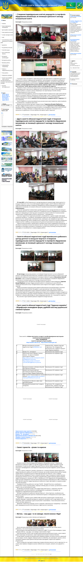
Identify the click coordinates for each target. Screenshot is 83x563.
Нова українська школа (7, 32)
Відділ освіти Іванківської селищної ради (33, 558)
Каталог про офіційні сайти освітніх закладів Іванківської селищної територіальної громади (7, 80)
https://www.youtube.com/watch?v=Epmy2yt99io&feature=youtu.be (34, 377)
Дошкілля (4, 45)
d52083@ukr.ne (37, 347)
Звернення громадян (7, 75)
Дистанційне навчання (7, 29)
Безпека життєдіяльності (6, 86)
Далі (50, 554)
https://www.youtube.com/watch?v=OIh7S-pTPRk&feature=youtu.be (33, 358)
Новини (4, 23)
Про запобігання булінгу (6, 53)
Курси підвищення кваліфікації (6, 27)
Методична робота (45, 558)
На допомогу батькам (7, 47)
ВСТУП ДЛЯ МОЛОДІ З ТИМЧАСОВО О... (75, 40)
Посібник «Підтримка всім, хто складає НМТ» (76, 21)
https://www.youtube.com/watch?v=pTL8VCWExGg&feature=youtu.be (32, 361)
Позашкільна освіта (54, 558)
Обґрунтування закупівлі (75, 16)
